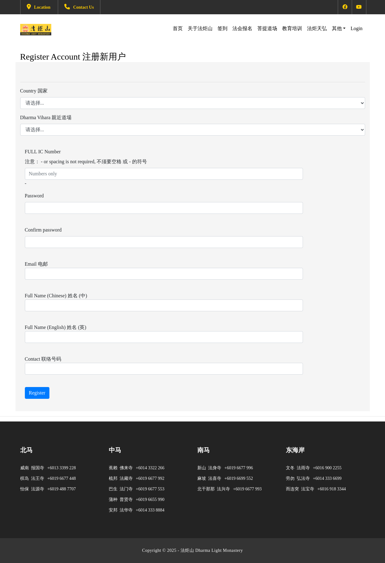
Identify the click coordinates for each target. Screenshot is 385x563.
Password (34, 195)
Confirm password (43, 229)
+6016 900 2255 (327, 468)
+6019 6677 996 (238, 468)
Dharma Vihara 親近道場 (46, 117)
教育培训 (292, 28)
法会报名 (242, 28)
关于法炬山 (200, 28)
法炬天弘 (317, 28)
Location (39, 7)
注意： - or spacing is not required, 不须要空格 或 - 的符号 (86, 161)
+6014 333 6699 (327, 478)
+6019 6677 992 (150, 478)
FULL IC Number (43, 151)
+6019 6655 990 (150, 499)
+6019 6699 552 (238, 478)
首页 (178, 28)
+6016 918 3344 (331, 489)
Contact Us (79, 7)
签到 (222, 28)
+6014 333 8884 (150, 510)
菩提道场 (267, 28)
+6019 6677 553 (150, 489)
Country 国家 (34, 90)
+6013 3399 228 (61, 468)
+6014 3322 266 (150, 468)
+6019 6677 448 (61, 478)
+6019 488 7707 (61, 489)
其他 (337, 28)
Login (356, 28)
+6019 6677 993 (247, 489)
